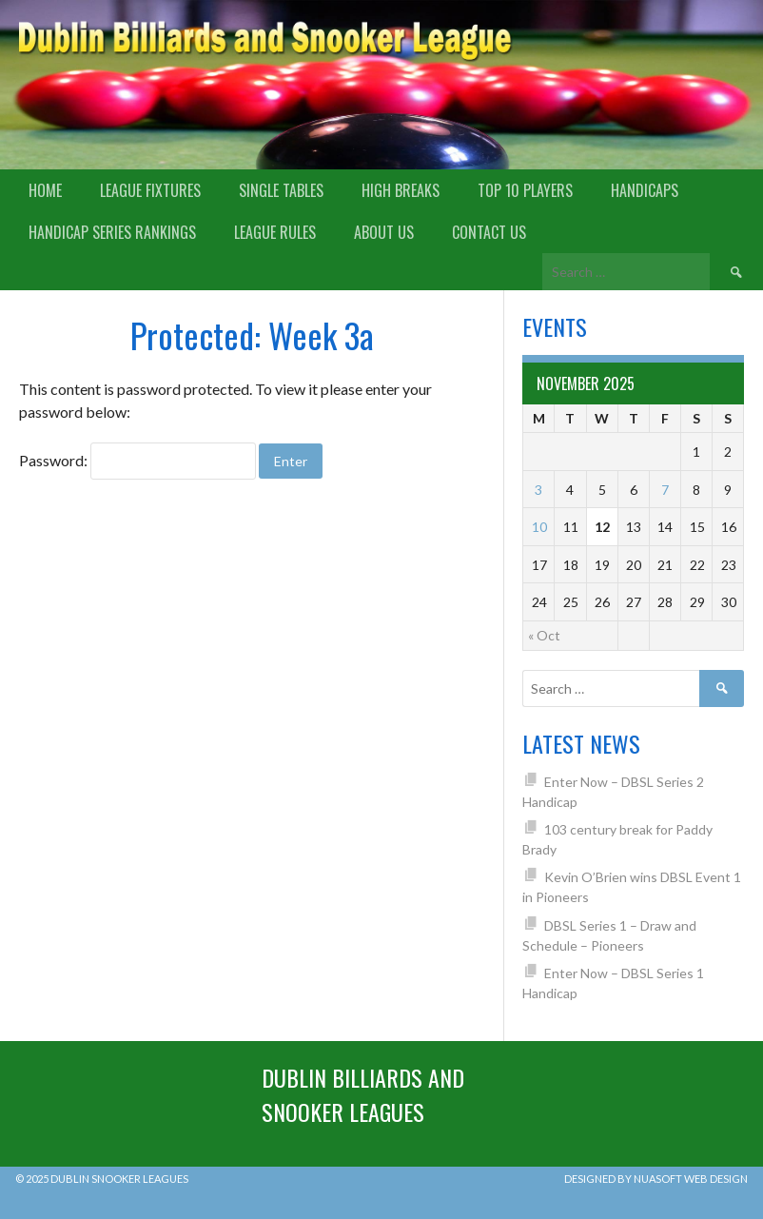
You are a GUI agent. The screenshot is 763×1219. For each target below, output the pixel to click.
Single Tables (281, 190)
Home (45, 190)
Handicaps (644, 190)
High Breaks (401, 190)
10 (539, 527)
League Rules (275, 232)
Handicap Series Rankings (112, 232)
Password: (137, 460)
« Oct (544, 635)
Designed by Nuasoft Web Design (656, 1178)
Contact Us (489, 232)
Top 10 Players (525, 190)
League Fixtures (150, 190)
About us (384, 232)
